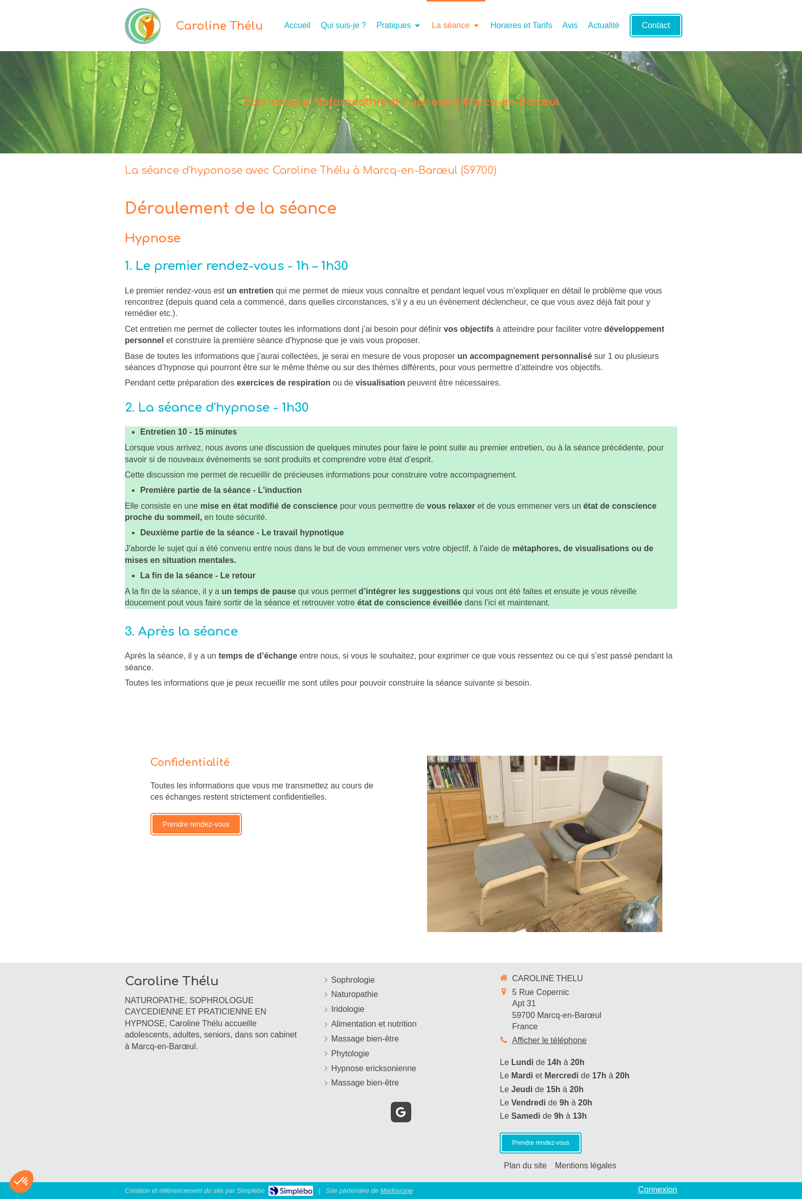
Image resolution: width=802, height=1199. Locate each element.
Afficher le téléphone (549, 1040)
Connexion (658, 1189)
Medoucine (397, 1190)
